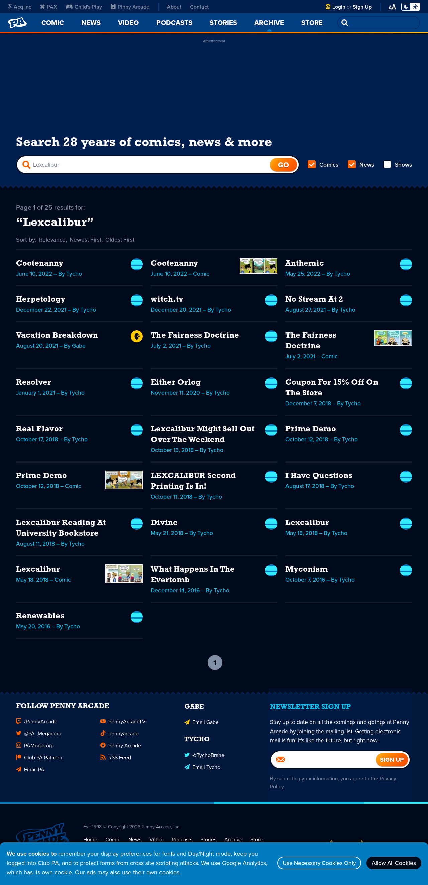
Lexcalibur (307, 527)
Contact (199, 6)
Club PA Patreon (39, 766)
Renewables (40, 620)
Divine (164, 527)
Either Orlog (176, 386)
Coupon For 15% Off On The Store (331, 391)
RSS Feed (115, 766)
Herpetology (40, 303)
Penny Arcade (120, 754)
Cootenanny (39, 267)
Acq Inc (19, 6)
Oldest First (123, 243)
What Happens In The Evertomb (193, 578)
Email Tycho (202, 774)
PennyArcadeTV (123, 730)
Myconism (306, 573)
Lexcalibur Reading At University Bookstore (61, 532)
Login (338, 7)
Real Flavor (39, 433)
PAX (48, 6)
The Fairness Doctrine (195, 339)
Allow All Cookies (391, 863)
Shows (397, 167)
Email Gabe (201, 730)
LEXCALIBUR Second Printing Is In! (193, 485)
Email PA (30, 778)
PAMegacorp (35, 754)
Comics (323, 167)
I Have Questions (318, 480)
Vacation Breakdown (57, 339)
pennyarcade (119, 742)
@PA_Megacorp (38, 742)
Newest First (87, 243)
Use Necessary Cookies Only (310, 863)
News (360, 167)
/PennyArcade (36, 730)
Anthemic (304, 267)
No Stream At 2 (314, 303)
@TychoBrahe (204, 762)
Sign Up (362, 7)
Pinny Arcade (130, 6)
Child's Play (84, 6)
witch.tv (167, 303)
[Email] (323, 768)
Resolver (33, 386)
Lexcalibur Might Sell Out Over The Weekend (202, 438)
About (174, 6)
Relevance (53, 243)
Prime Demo (310, 433)
